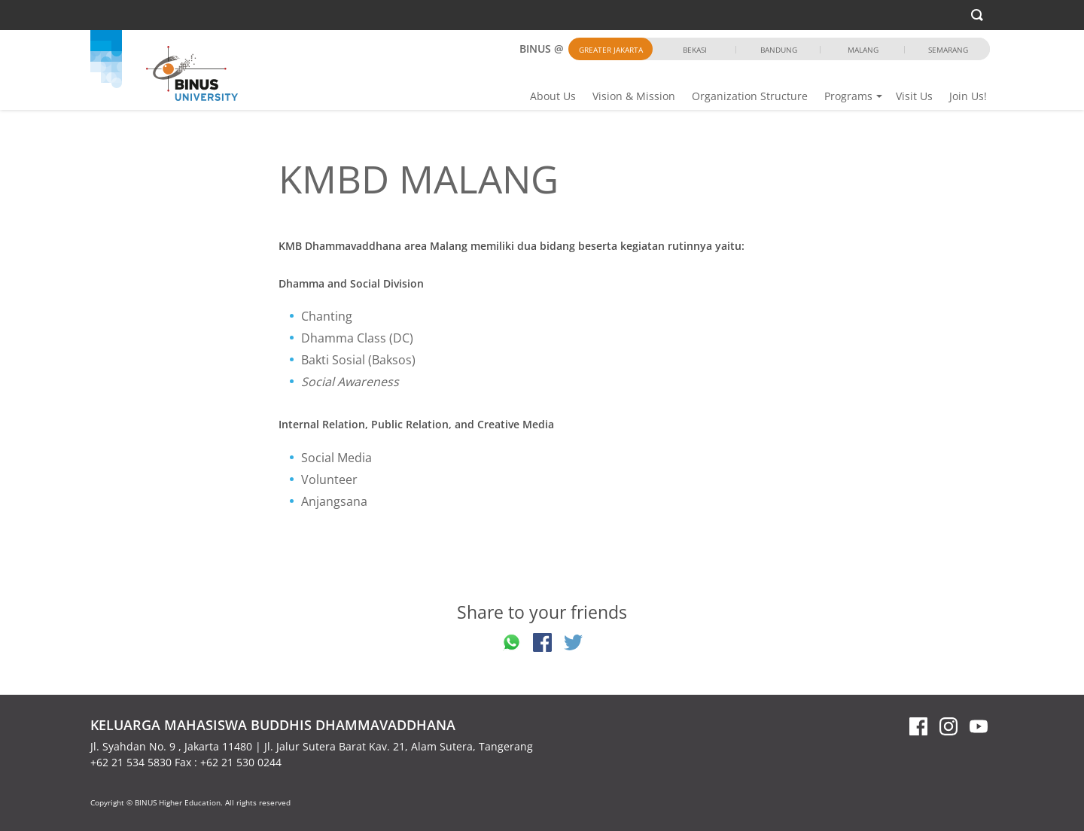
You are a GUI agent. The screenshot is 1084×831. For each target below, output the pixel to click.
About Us (553, 96)
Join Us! (968, 96)
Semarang (948, 49)
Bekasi (695, 49)
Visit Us (914, 96)
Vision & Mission (633, 96)
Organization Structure (750, 96)
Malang (863, 49)
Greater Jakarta (611, 49)
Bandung (778, 49)
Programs (848, 96)
